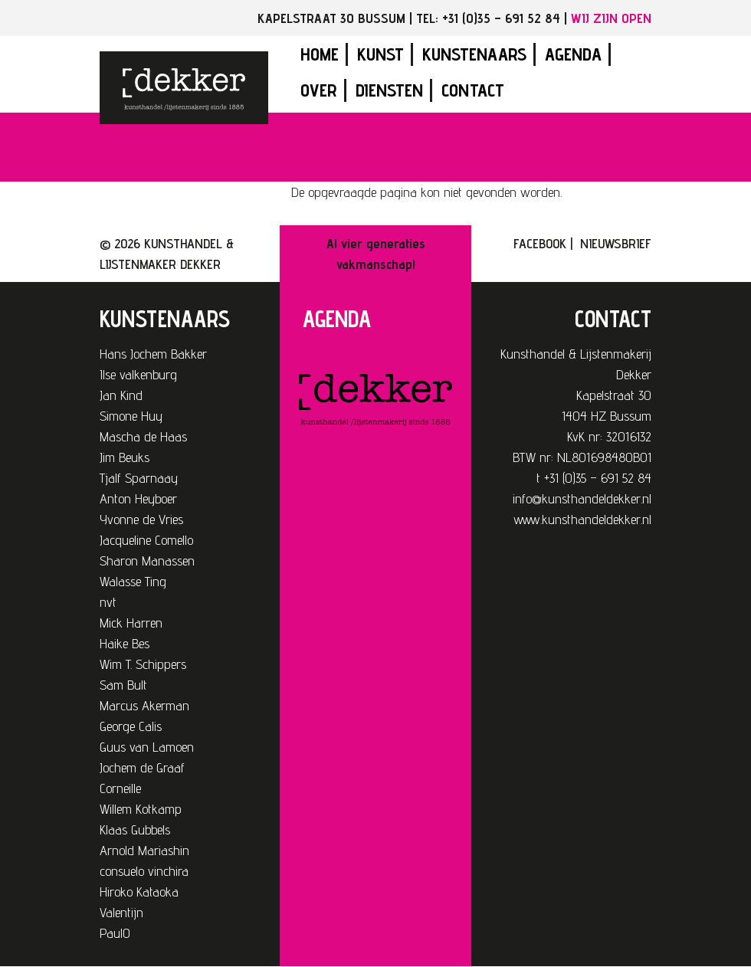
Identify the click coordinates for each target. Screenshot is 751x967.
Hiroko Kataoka (139, 891)
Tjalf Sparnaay (139, 478)
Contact (472, 90)
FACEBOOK (539, 243)
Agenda (573, 54)
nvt (108, 602)
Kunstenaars (474, 54)
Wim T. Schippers (143, 664)
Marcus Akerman (144, 705)
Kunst (380, 54)
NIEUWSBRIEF (615, 243)
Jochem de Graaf (142, 767)
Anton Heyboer (138, 498)
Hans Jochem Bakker (153, 354)
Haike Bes (124, 643)
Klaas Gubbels (135, 829)
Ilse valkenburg (138, 374)
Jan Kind (121, 395)
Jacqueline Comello (146, 540)
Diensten (389, 90)
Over (318, 90)
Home (319, 54)
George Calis (131, 726)
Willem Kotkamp (141, 809)
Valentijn (121, 912)
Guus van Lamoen (147, 747)
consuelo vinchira (144, 871)
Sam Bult (123, 685)
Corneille (120, 788)
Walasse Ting (133, 581)
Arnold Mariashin (144, 850)
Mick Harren (131, 623)
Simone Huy (131, 416)
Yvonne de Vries (141, 519)
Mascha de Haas (143, 436)
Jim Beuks (124, 457)
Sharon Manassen (147, 560)
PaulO (115, 933)
